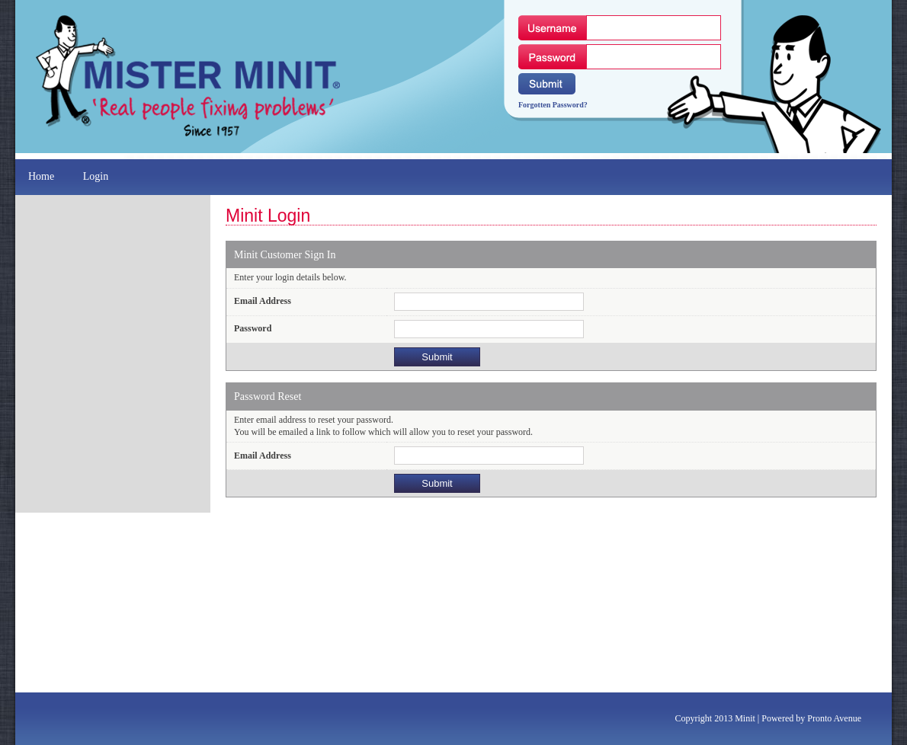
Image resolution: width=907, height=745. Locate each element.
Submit (436, 357)
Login (97, 176)
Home (42, 176)
